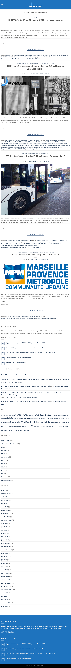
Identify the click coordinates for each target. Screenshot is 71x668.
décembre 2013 (6, 603)
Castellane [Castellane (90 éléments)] (57, 415)
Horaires (10, 58)
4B (13, 145)
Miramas (22, 58)
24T (55, 242)
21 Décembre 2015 (13, 142)
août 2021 (4, 497)
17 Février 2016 (43, 55)
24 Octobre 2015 (45, 242)
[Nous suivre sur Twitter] (9, 632)
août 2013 (4, 606)
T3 (24, 149)
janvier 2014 (5, 599)
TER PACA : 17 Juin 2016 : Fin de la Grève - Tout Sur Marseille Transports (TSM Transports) (30, 379)
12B (56, 140)
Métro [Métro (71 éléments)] (53, 422)
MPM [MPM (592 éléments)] (47, 421)
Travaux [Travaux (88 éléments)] (27, 430)
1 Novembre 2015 (40, 240)
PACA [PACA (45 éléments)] (26, 426)
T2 (23, 149)
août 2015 (4, 593)
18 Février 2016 (51, 55)
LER (13, 58)
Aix (13, 57)
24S (53, 242)
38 (64, 143)
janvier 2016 (5, 576)
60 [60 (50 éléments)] (10, 415)
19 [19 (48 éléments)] (2, 415)
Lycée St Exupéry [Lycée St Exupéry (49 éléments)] (64, 418)
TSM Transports (43, 24)
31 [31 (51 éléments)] (4, 415)
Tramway (51, 63)
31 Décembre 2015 (58, 143)
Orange (29, 318)
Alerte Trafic (17, 57)
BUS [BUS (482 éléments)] (37, 414)
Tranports (37, 247)
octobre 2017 (5, 517)
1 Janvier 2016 (48, 140)
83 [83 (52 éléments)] (13, 415)
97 (28, 145)
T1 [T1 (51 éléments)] (55, 426)
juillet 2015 (4, 596)
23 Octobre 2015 (34, 242)
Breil (34, 57)
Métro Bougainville (31, 147)
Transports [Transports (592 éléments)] (18, 429)
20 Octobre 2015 (8, 242)
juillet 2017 (4, 526)
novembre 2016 (6, 543)
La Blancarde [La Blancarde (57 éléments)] (57, 418)
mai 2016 (4, 563)
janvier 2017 (5, 540)
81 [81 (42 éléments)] (12, 415)
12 (54, 140)
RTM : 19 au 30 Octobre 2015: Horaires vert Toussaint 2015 (35, 156)
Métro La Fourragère (41, 147)
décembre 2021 (6, 493)
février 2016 (5, 573)
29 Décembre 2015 (31, 143)
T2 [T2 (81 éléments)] (57, 426)
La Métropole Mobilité (20, 375)
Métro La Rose (51, 147)
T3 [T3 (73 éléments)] (59, 426)
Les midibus (5, 457)
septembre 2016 (6, 550)
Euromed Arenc (44, 145)
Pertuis (29, 58)
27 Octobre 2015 (13, 243)
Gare (6, 58)
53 (16, 145)
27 (4, 143)
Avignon (26, 57)
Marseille (17, 58)
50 (15, 145)
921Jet (26, 145)
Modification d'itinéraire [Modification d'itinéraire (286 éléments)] (32, 422)
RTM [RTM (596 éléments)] (30, 425)
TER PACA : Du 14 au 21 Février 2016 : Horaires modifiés (35, 20)
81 (20, 145)
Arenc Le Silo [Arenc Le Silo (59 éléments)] (31, 415)
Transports (33, 149)
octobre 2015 (5, 586)
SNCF (32, 58)
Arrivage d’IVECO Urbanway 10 (16, 362)
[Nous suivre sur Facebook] (2, 632)
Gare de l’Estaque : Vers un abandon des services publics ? (24, 348)
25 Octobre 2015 (60, 242)
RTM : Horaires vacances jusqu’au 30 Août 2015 (35, 254)
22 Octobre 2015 (26, 242)
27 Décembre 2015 (10, 143)
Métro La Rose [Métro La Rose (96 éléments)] (6, 426)
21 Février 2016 (8, 57)
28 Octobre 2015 (22, 243)
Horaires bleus (56, 145)
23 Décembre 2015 (32, 142)
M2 (16, 147)
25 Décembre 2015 (52, 142)
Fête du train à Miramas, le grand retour (18, 357)
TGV (38, 58)
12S (58, 140)
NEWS (3, 467)
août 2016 (4, 553)
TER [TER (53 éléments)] (61, 426)
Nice (26, 58)
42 (10, 145)
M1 (14, 147)
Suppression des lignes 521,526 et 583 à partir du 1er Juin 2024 (25, 343)
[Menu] (2, 4)
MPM (9, 149)
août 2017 (4, 523)
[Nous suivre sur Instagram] (6, 632)
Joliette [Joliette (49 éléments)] (51, 418)
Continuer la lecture (35, 49)
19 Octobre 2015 (55, 240)
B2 (30, 145)
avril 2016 (4, 566)
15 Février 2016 (27, 55)
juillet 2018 (4, 503)
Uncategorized (6, 480)
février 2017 (5, 536)
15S (62, 140)
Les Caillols (10, 147)
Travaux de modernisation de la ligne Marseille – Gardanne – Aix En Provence (30, 352)
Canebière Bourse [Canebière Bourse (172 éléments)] (46, 415)
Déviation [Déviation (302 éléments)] (12, 418)
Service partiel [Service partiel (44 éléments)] (48, 426)
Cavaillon (46, 57)
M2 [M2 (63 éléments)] (2, 422)
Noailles (13, 149)
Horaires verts (64, 145)
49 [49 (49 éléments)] (7, 415)
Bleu (2, 318)
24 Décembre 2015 (42, 142)
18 (63, 140)
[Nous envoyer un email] (12, 632)
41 (8, 145)
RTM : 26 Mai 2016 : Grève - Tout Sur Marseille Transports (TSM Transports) (25, 386)
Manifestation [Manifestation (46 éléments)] (6, 422)
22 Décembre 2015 (22, 142)
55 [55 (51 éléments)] (9, 415)
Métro (44, 63)
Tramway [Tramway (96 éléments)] (9, 430)
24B (51, 242)
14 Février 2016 (19, 55)
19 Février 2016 (59, 55)
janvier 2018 (5, 510)
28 (16, 143)
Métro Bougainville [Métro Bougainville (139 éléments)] (62, 422)
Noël (16, 149)
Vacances (38, 149)
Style (3, 473)
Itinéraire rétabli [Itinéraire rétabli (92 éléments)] (44, 418)
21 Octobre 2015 (17, 242)
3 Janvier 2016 (40, 143)
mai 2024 (4, 490)
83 (22, 145)
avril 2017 (4, 530)
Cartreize (4, 450)
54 (18, 145)
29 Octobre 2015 (30, 243)
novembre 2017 (6, 513)
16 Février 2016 (35, 55)
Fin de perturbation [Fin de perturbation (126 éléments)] (24, 418)
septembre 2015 (6, 589)
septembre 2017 (6, 520)
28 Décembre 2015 (21, 143)
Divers (35, 17)
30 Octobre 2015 (39, 243)
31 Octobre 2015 (48, 243)
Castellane (37, 145)
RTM (47, 63)
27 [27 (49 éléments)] (3, 415)
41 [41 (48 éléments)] (6, 415)
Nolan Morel (5, 375)
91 (23, 145)
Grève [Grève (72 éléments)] (36, 418)
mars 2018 (4, 507)
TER (36, 58)
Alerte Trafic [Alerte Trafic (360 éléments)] (20, 414)
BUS (41, 63)
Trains (41, 58)
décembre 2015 (6, 579)
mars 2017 (4, 533)
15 (60, 140)
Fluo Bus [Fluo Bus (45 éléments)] (33, 418)
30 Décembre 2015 (49, 143)
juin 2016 (4, 560)
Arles (22, 57)
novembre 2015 (6, 583)
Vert (56, 318)
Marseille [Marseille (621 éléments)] (15, 421)
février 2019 (5, 500)
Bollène (30, 57)
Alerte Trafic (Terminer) (32, 63)
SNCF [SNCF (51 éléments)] (53, 426)
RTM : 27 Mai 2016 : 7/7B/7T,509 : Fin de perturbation (21, 397)
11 (52, 140)
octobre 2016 (5, 546)
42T (12, 145)
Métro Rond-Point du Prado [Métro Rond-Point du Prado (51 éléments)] (18, 426)
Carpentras (41, 57)
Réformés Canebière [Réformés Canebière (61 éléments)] (39, 426)
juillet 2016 (4, 556)
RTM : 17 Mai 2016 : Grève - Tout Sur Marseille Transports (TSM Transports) (25, 401)
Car (36, 57)
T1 (21, 149)
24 (39, 242)
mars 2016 (4, 570)
